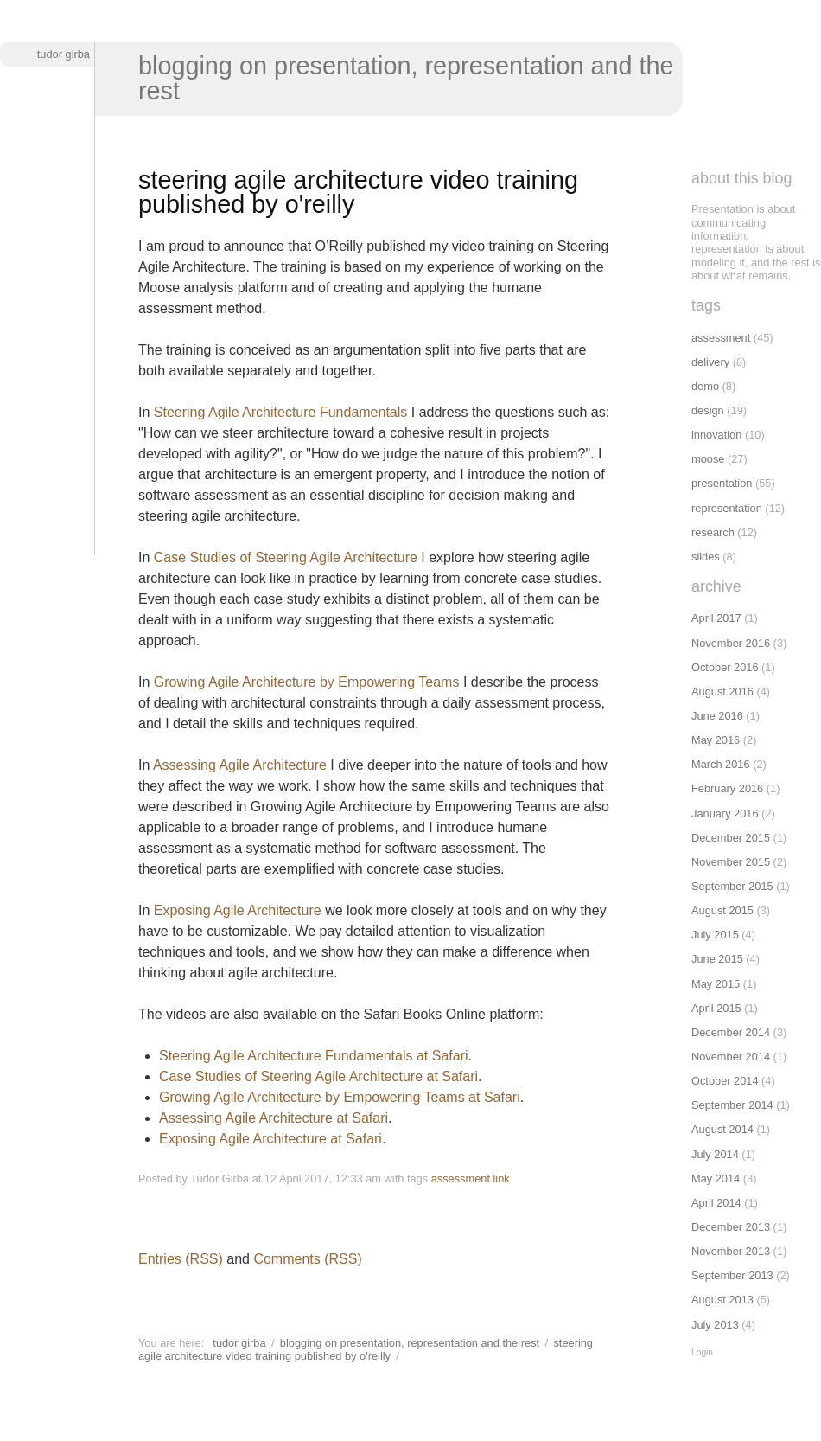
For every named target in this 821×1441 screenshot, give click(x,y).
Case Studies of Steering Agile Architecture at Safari (318, 1076)
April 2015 (716, 1008)
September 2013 (732, 1275)
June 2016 (717, 715)
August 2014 (722, 1129)
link (501, 1178)
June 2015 (717, 958)
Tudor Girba (63, 54)
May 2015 (715, 983)
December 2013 (730, 1226)
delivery (710, 361)
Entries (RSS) (180, 1259)
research (713, 532)
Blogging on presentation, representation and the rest (406, 78)
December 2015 (730, 837)
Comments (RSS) (307, 1259)
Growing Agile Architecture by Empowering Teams (307, 682)
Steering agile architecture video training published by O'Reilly (365, 1349)
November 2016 (730, 643)
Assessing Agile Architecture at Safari (273, 1118)
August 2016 (722, 691)
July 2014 (715, 1154)
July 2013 (715, 1324)
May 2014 (715, 1178)
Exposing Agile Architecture (237, 910)
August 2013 (722, 1299)
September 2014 (732, 1104)
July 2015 (715, 934)
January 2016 (725, 813)
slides (705, 556)
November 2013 (730, 1251)
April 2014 (716, 1202)
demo (705, 386)
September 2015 (732, 886)
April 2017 (716, 618)
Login (702, 1352)
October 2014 (725, 1080)
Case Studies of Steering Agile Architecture (285, 557)
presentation (721, 483)
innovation (716, 434)
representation (726, 508)
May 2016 (715, 739)
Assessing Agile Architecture (240, 765)
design (707, 410)
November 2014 (730, 1056)
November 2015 (730, 861)
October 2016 (725, 667)
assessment (460, 1178)
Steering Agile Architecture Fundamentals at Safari (313, 1055)
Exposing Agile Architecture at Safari (270, 1138)
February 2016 (727, 788)
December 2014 (730, 1032)
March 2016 (720, 764)
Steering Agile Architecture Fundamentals (281, 412)
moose (707, 458)
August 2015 (722, 910)
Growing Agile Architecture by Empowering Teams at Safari (339, 1097)
